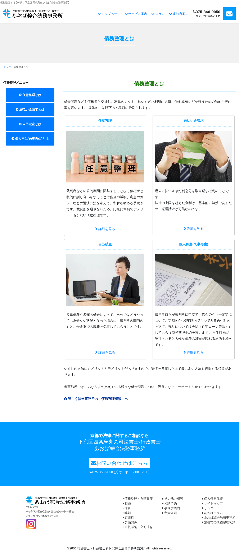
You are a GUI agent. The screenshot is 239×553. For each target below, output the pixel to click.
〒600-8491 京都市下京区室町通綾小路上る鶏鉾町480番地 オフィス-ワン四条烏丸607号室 (50, 512)
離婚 (127, 513)
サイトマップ (212, 503)
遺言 (127, 508)
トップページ (109, 14)
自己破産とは (30, 124)
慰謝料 (128, 517)
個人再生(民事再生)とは (30, 139)
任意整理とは (30, 95)
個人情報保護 (212, 499)
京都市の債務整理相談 (218, 522)
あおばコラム (212, 513)
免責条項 (169, 513)
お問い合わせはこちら (119, 463)
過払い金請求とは (30, 109)
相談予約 (169, 503)
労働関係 (130, 522)
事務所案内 (179, 14)
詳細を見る (105, 229)
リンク (207, 508)
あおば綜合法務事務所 (218, 517)
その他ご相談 (172, 499)
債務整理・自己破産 (138, 499)
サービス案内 (136, 14)
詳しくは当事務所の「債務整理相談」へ (96, 399)
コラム (158, 14)
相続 (127, 503)
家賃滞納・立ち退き (138, 527)
